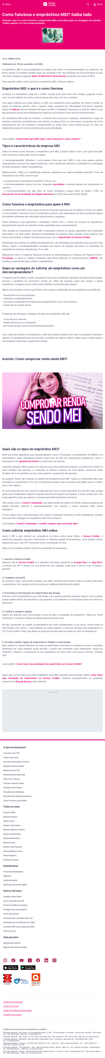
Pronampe (7, 258)
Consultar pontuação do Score (16, 762)
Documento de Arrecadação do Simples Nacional (27, 194)
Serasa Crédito (91, 536)
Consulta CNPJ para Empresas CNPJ (19, 927)
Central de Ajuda (10, 880)
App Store (97, 562)
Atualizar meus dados (12, 787)
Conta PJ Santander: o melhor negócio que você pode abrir (47, 523)
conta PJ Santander (32, 503)
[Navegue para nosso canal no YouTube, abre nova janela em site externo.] (22, 961)
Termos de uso (9, 931)
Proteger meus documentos (15, 909)
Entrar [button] (98, 4)
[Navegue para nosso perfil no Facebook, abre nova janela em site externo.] (38, 961)
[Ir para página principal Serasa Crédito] (49, 4)
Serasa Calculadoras (12, 834)
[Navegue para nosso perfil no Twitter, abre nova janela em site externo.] (30, 961)
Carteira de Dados (10, 860)
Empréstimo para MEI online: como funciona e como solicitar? (49, 139)
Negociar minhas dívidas (13, 766)
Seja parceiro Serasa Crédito (15, 947)
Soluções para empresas (13, 792)
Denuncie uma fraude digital (15, 885)
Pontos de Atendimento (13, 872)
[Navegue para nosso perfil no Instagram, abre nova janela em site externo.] (5, 961)
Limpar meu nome (11, 757)
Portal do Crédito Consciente (15, 905)
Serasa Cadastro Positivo (14, 830)
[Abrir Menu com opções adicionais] (7, 4)
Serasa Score (8, 821)
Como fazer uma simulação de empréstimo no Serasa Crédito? (49, 664)
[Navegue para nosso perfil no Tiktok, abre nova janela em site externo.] (13, 961)
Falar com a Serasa (11, 779)
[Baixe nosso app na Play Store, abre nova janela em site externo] (28, 969)
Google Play (80, 562)
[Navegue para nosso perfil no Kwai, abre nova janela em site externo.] (54, 961)
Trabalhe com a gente (12, 1015)
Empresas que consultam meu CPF (18, 918)
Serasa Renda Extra (11, 838)
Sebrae (15, 109)
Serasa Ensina (9, 843)
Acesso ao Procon (11, 1006)
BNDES (94, 258)
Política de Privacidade (12, 1002)
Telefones (7, 876)
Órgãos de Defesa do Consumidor (17, 1011)
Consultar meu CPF (11, 753)
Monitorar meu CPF (11, 770)
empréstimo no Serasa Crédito (74, 237)
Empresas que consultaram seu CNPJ (19, 922)
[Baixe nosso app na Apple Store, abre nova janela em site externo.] (10, 969)
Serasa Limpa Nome (11, 825)
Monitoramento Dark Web (14, 775)
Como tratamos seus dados (15, 800)
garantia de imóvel (28, 461)
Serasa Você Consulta (12, 847)
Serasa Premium (10, 817)
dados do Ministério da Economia (48, 76)
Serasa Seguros (10, 855)
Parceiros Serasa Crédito (13, 783)
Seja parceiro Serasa (12, 943)
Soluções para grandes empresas (17, 796)
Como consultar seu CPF (13, 901)
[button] (52, 400)
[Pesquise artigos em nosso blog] (87, 4)
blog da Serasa (23, 681)
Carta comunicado (11, 914)
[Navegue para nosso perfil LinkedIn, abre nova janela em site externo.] (46, 961)
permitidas (59, 184)
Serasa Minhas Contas (12, 851)
